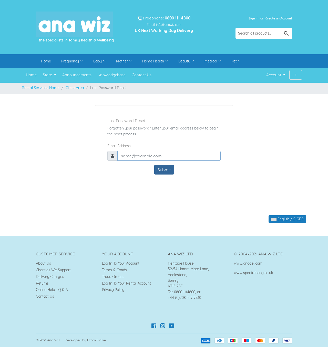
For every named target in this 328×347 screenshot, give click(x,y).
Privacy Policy (113, 289)
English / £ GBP (287, 219)
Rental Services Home (40, 87)
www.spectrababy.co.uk (253, 272)
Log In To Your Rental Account (126, 283)
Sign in (253, 18)
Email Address (119, 146)
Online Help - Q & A (52, 289)
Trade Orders (113, 276)
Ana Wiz (53, 340)
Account (274, 74)
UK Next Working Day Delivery (164, 30)
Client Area (75, 87)
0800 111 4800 (177, 18)
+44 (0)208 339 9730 (184, 297)
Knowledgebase (112, 74)
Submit (164, 169)
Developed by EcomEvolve (85, 340)
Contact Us (141, 74)
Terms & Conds (114, 270)
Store (48, 74)
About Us (43, 263)
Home (46, 61)
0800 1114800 (184, 292)
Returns (42, 283)
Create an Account (278, 18)
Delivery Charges (50, 276)
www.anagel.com (248, 263)
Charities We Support (53, 270)
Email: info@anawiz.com (164, 25)
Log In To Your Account (120, 263)
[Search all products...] (263, 33)
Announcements (76, 74)
